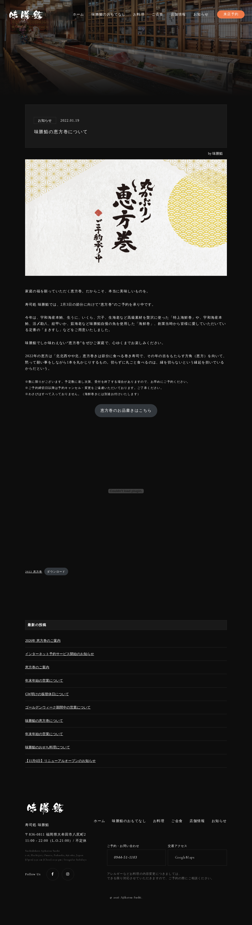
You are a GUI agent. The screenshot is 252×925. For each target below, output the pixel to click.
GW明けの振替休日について (47, 694)
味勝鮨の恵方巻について (44, 721)
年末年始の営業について (44, 680)
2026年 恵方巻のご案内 (43, 641)
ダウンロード (56, 571)
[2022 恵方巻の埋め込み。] (126, 491)
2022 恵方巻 (33, 571)
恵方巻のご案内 (37, 667)
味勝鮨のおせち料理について (47, 747)
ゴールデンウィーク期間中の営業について (58, 707)
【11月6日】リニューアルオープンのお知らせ (60, 761)
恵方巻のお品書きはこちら (126, 410)
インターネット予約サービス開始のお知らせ (59, 654)
